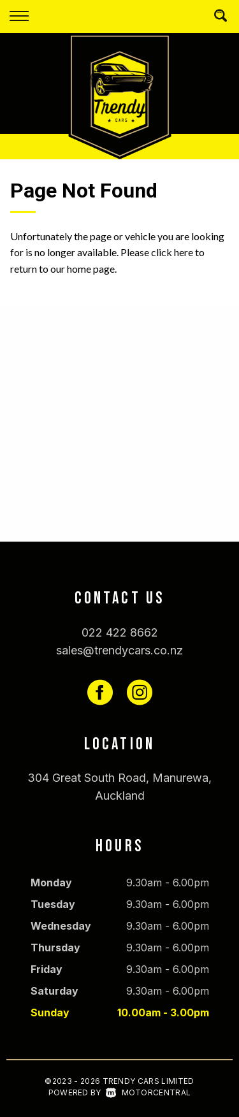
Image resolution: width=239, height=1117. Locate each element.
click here (172, 252)
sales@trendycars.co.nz (119, 650)
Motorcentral (148, 1092)
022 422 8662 (120, 632)
